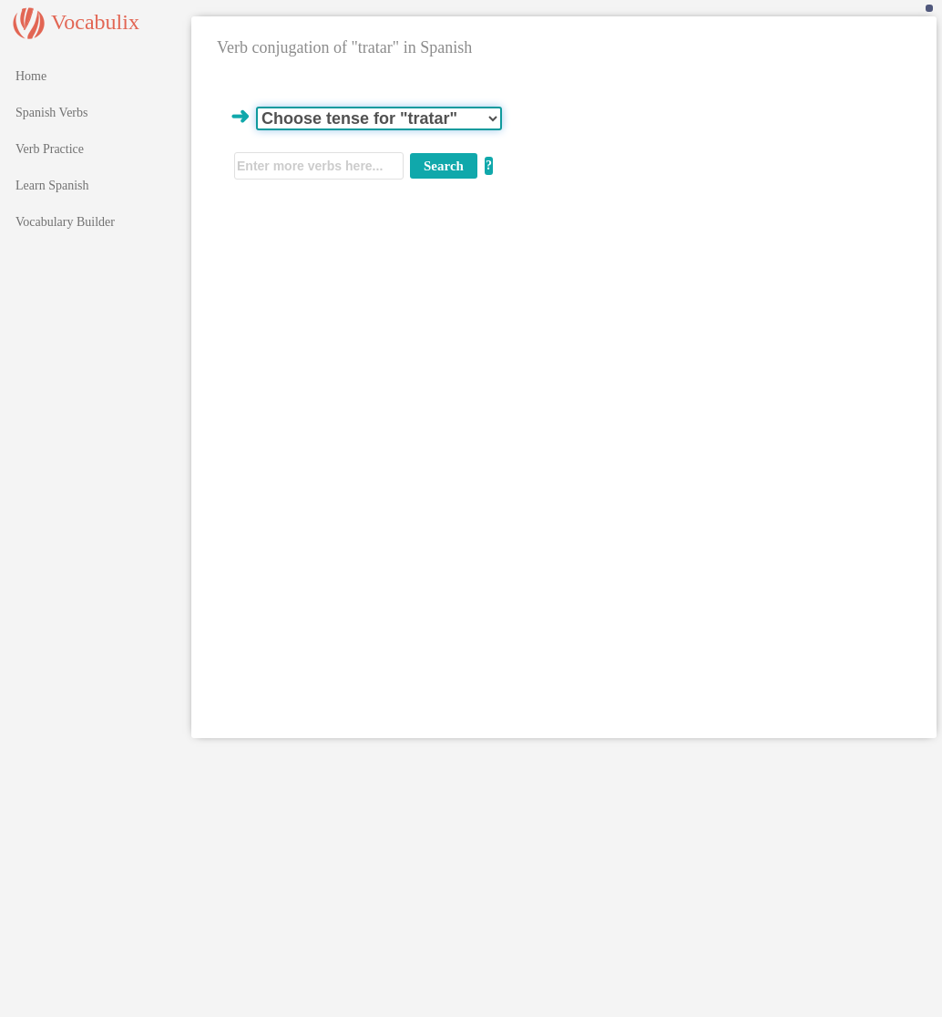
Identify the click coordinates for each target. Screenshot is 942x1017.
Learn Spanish (51, 185)
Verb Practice (49, 149)
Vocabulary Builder (65, 222)
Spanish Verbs (51, 112)
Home (30, 76)
